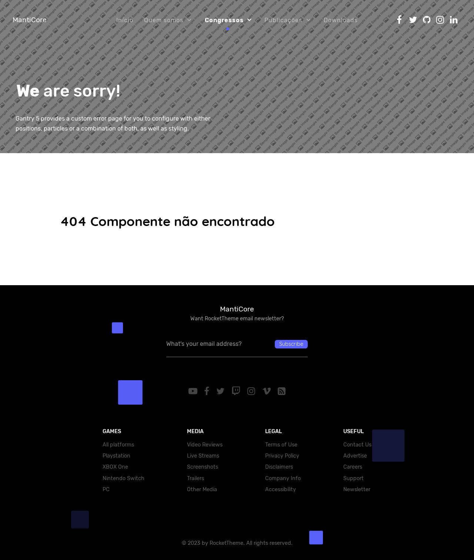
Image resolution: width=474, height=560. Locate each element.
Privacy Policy (282, 456)
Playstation (116, 456)
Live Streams (203, 456)
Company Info (283, 478)
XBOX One (115, 467)
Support (353, 478)
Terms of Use (281, 445)
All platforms (118, 445)
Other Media (202, 489)
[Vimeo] (268, 391)
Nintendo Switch (123, 478)
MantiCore (30, 20)
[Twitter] (221, 391)
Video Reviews (205, 445)
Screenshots (202, 467)
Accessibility (280, 489)
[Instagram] (252, 391)
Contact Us (357, 445)
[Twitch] (237, 391)
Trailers (195, 478)
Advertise (355, 456)
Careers (352, 467)
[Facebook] (208, 391)
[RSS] (282, 391)
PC (106, 489)
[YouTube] (194, 391)
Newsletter (356, 489)
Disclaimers (279, 467)
